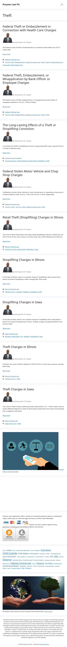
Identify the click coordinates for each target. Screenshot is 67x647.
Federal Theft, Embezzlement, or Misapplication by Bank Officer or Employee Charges (26, 79)
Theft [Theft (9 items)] (23, 568)
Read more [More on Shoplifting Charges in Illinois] (6, 284)
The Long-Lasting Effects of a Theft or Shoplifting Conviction (29, 127)
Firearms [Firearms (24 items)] (40, 563)
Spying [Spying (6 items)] (8, 568)
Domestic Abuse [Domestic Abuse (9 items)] (17, 560)
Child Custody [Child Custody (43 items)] (10, 553)
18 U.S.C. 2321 (10, 207)
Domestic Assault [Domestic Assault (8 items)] (28, 560)
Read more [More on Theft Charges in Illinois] (6, 371)
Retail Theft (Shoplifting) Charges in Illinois (33, 217)
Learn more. (48, 611)
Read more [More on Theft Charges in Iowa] (6, 416)
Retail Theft (33, 161)
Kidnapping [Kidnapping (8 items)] (23, 566)
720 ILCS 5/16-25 (11, 249)
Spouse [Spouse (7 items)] (4, 568)
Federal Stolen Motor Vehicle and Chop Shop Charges (30, 173)
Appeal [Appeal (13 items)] (9, 550)
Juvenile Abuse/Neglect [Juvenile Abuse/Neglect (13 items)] (11, 566)
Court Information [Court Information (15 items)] (9, 556)
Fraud (43, 115)
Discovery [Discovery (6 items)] (61, 556)
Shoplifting (41, 161)
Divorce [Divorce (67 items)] (7, 559)
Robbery (26, 292)
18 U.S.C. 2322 (20, 207)
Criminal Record (22, 161)
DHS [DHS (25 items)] (56, 556)
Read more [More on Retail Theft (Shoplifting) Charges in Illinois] (6, 241)
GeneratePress (44, 644)
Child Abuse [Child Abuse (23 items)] (45, 550)
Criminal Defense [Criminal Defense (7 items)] (21, 556)
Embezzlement (20, 62)
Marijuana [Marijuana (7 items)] (29, 566)
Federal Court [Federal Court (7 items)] (6, 563)
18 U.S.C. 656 (9, 115)
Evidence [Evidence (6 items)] (58, 560)
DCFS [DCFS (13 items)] (51, 556)
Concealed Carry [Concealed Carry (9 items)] (55, 553)
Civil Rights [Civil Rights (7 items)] (42, 553)
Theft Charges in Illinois (19, 347)
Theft (43, 62)
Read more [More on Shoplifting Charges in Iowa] (6, 328)
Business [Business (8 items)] (37, 550)
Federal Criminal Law (12, 60)
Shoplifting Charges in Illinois (23, 260)
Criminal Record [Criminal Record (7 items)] (39, 556)
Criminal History (10, 161)
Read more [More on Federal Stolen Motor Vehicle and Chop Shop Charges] (6, 199)
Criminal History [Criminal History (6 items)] (31, 556)
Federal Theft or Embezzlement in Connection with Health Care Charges (29, 28)
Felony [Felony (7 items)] (33, 563)
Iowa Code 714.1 (17, 336)
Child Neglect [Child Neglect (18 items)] (23, 553)
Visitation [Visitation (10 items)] (28, 568)
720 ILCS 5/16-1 (10, 292)
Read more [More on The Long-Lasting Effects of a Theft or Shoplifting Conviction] (6, 153)
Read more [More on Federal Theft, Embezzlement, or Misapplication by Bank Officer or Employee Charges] (6, 107)
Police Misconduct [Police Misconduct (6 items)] (49, 566)
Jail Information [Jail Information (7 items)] (58, 563)
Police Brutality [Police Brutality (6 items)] (41, 566)
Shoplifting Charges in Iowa (22, 302)
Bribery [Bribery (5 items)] (32, 550)
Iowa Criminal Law (11, 334)
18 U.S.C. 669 (9, 62)
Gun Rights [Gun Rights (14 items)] (49, 563)
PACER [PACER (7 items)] (34, 566)
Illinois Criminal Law (12, 247)
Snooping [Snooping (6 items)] (57, 566)
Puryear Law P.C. (11, 4)
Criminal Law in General (13, 158)
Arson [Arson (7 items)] (13, 550)
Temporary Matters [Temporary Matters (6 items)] (16, 568)
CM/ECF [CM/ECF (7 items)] (48, 553)
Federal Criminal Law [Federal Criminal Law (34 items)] (21, 563)
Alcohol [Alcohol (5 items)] (4, 550)
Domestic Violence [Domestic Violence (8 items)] (38, 560)
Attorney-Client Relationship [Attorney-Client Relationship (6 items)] (23, 550)
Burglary (19, 292)
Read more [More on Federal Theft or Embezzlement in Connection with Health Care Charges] (6, 54)
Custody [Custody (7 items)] (47, 556)
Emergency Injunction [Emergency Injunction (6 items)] (49, 560)
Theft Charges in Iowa (18, 389)
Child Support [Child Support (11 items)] (33, 553)
